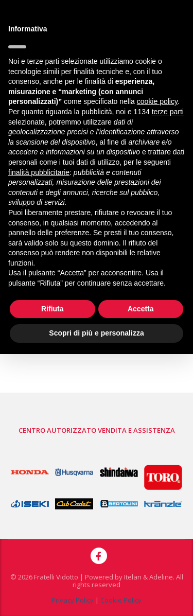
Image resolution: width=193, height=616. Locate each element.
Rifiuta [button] (52, 309)
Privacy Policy (72, 600)
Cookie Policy (121, 600)
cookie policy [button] (157, 101)
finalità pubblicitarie (38, 172)
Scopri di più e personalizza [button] (96, 333)
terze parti (168, 112)
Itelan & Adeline (148, 577)
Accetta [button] (141, 309)
